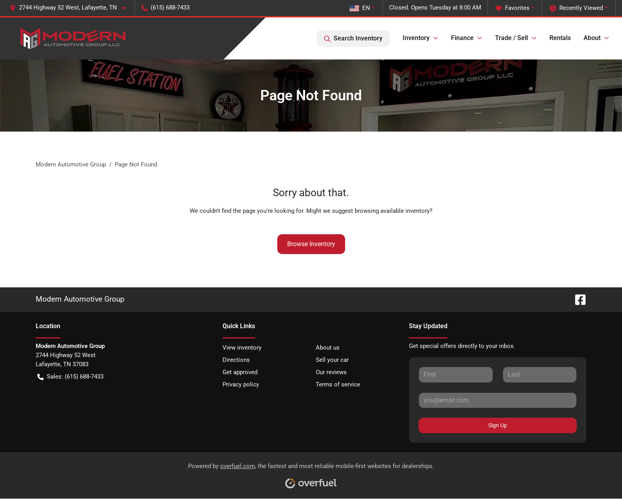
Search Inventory (353, 38)
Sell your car (332, 359)
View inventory (242, 347)
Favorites (512, 8)
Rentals (560, 38)
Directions (236, 359)
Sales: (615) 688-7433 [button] (70, 376)
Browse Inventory (311, 244)
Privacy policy (241, 384)
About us (328, 347)
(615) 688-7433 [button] (165, 7)
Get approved (240, 372)
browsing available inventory (392, 210)
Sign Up (497, 425)
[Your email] (498, 400)
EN (359, 7)
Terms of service (338, 384)
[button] (70, 7)
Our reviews (331, 372)
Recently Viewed (576, 8)
